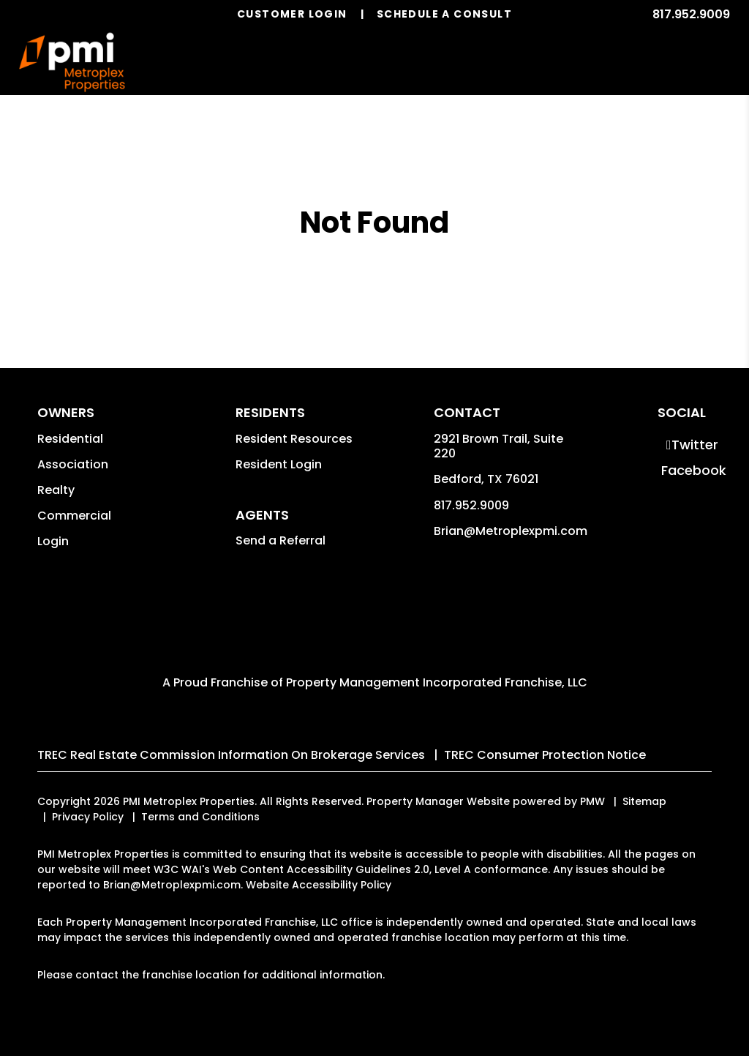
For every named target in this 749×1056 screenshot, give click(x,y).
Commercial (74, 515)
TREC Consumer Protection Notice (545, 754)
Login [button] (53, 541)
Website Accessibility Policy (318, 884)
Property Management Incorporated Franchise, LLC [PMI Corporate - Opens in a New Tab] (436, 682)
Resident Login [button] (279, 464)
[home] (72, 62)
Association (72, 464)
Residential (70, 438)
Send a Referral (280, 540)
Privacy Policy (88, 816)
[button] (692, 444)
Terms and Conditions (200, 816)
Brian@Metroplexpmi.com (510, 531)
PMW (592, 801)
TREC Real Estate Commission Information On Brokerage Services (231, 754)
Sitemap (644, 801)
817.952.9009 (691, 14)
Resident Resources (294, 438)
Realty (56, 490)
